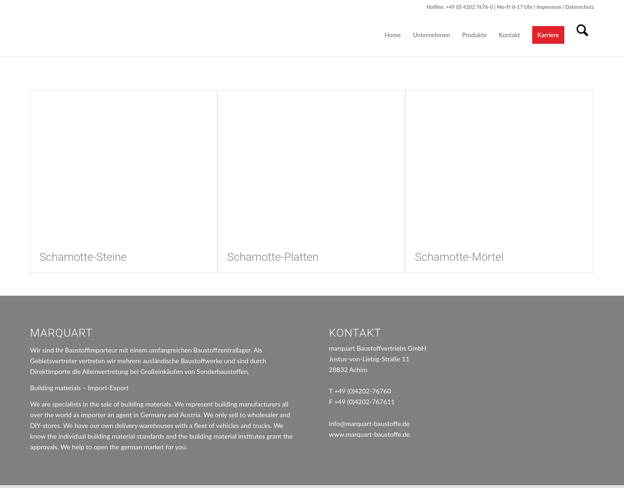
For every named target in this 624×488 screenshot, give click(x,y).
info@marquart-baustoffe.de (369, 422)
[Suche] (582, 35)
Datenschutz (579, 7)
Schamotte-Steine (83, 257)
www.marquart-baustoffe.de (369, 432)
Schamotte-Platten (272, 257)
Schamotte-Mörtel (459, 257)
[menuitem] (392, 35)
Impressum (549, 7)
